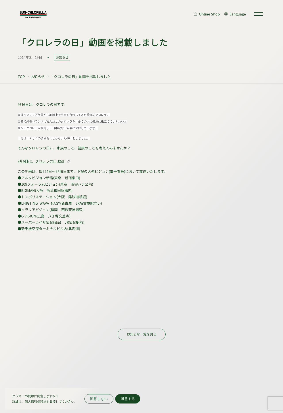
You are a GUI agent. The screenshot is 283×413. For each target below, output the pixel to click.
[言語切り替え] (235, 14)
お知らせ (62, 57)
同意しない (99, 399)
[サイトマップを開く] (258, 14)
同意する (127, 399)
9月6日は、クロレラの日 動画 (41, 161)
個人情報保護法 (35, 401)
